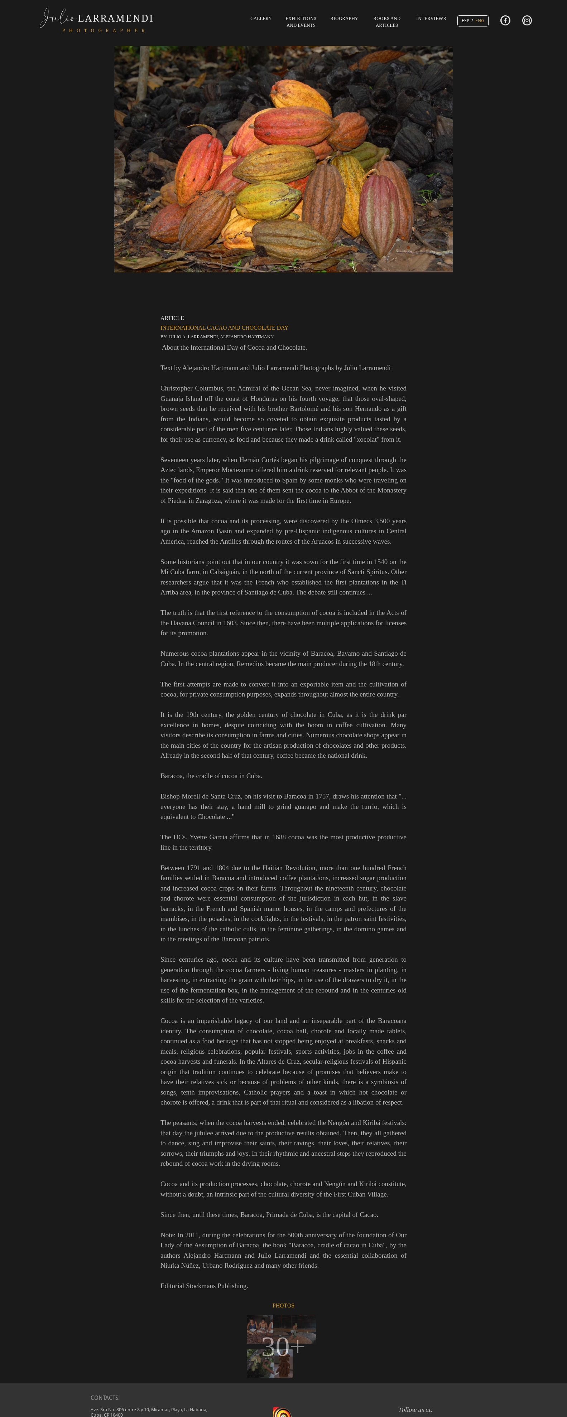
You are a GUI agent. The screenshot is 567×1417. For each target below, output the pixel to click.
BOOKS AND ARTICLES (386, 22)
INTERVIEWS (431, 18)
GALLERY (261, 18)
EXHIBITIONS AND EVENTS (300, 22)
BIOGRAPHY (344, 18)
